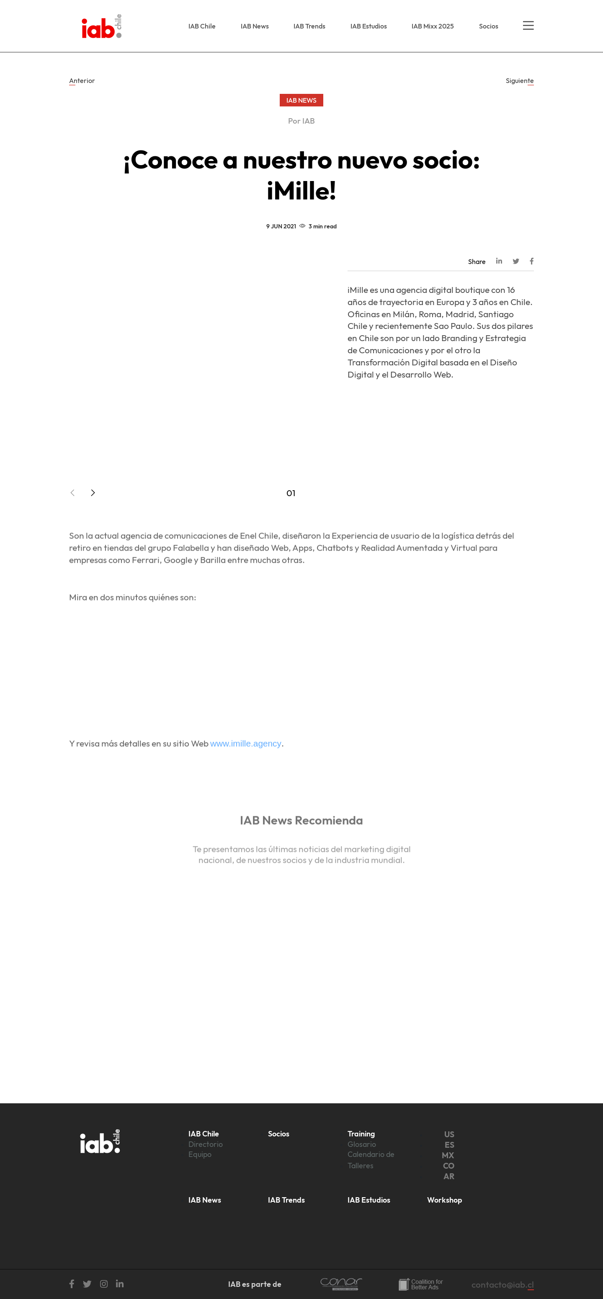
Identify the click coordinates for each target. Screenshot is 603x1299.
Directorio (205, 1144)
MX (448, 1155)
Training (361, 1134)
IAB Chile (202, 26)
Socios (488, 26)
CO (448, 1166)
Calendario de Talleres (371, 1159)
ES (449, 1145)
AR (448, 1176)
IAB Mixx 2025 (433, 26)
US (449, 1134)
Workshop (444, 1200)
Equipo (199, 1154)
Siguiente (520, 80)
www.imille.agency (245, 759)
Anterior (82, 80)
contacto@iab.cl (503, 1284)
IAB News (255, 26)
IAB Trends (309, 26)
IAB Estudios (368, 26)
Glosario (362, 1144)
